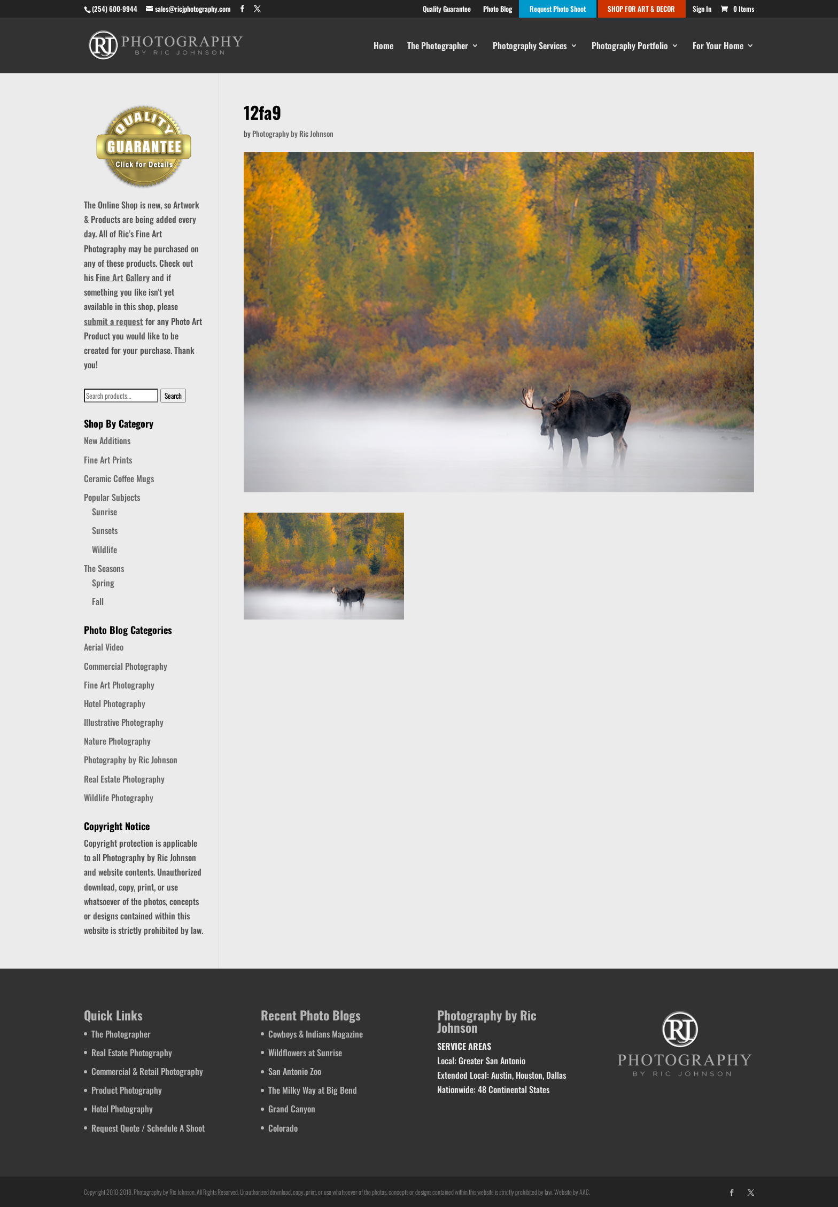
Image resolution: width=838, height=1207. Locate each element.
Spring (103, 582)
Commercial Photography (125, 666)
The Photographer (437, 47)
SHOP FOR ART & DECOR (641, 9)
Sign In (702, 9)
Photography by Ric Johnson (292, 133)
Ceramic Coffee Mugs (119, 478)
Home (383, 47)
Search (173, 395)
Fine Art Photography (119, 684)
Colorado (283, 1127)
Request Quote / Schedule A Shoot (148, 1127)
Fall (98, 601)
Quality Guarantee (447, 9)
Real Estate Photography (124, 778)
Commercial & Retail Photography (147, 1071)
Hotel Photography (114, 703)
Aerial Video (103, 646)
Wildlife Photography (118, 797)
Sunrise (104, 511)
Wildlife (104, 549)
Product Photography (126, 1090)
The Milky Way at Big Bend (312, 1090)
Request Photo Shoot (558, 9)
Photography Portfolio (630, 47)
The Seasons (104, 568)
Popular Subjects (112, 497)
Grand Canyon (291, 1108)
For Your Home (718, 47)
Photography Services (530, 47)
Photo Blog (497, 9)
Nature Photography (117, 740)
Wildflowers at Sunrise (305, 1052)
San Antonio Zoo (294, 1071)
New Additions (107, 440)
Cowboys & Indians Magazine (315, 1033)
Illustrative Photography (124, 722)
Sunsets (105, 530)
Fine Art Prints (108, 459)
